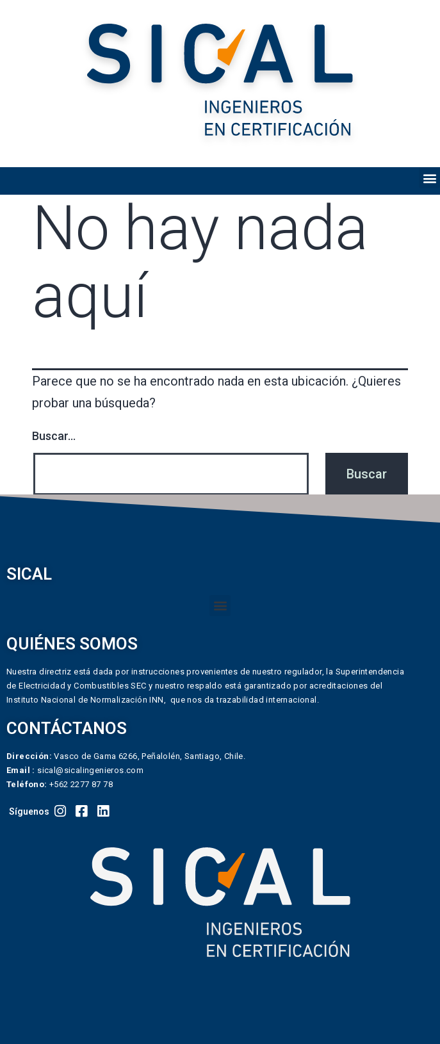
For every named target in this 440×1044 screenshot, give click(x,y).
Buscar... (54, 436)
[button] (429, 177)
